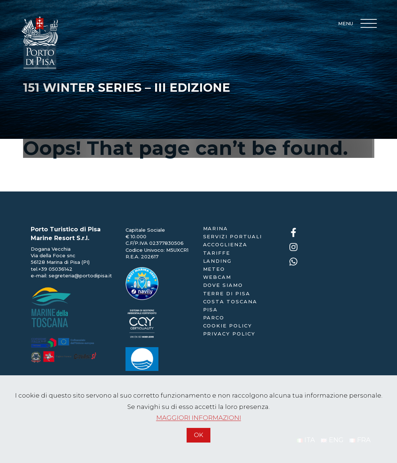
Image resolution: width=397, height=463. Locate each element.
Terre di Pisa (226, 293)
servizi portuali (232, 236)
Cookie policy (227, 326)
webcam (217, 277)
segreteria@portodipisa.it (80, 275)
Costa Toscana (230, 301)
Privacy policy (229, 334)
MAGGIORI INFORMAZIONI (198, 417)
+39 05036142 (55, 269)
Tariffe (217, 253)
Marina (215, 228)
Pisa (210, 309)
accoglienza (225, 244)
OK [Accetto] (198, 435)
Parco (214, 317)
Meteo (214, 269)
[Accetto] (198, 445)
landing (217, 261)
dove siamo (223, 285)
